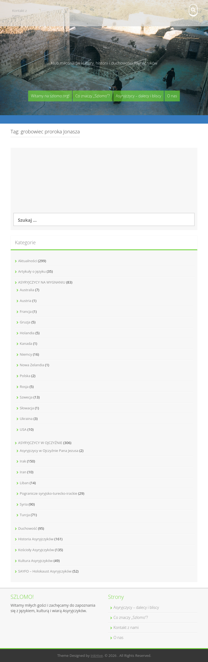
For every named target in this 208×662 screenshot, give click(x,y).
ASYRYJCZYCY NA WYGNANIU (41, 282)
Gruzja (25, 322)
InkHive (96, 655)
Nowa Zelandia (32, 364)
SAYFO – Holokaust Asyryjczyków (45, 571)
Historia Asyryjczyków (35, 538)
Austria (25, 300)
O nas (172, 95)
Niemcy (26, 354)
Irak (23, 461)
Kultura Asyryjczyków (35, 560)
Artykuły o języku (32, 271)
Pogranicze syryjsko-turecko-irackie (48, 493)
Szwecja (26, 397)
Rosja (24, 386)
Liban (24, 482)
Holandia (27, 332)
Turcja (25, 514)
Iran (23, 472)
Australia (27, 289)
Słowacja (27, 408)
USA (23, 429)
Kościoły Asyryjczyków (36, 549)
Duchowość (27, 528)
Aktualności (27, 260)
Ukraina (26, 418)
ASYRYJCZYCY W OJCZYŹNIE (40, 442)
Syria (24, 504)
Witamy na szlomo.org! (50, 95)
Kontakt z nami (19, 13)
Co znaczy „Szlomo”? (92, 95)
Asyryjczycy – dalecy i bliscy (138, 95)
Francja (26, 311)
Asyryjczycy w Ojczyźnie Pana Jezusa (49, 450)
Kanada (26, 343)
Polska (25, 375)
